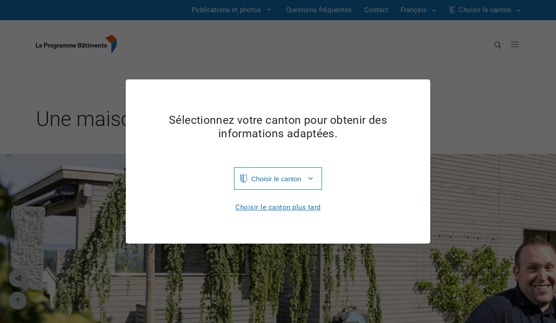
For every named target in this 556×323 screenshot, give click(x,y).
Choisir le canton (276, 179)
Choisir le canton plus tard (278, 207)
